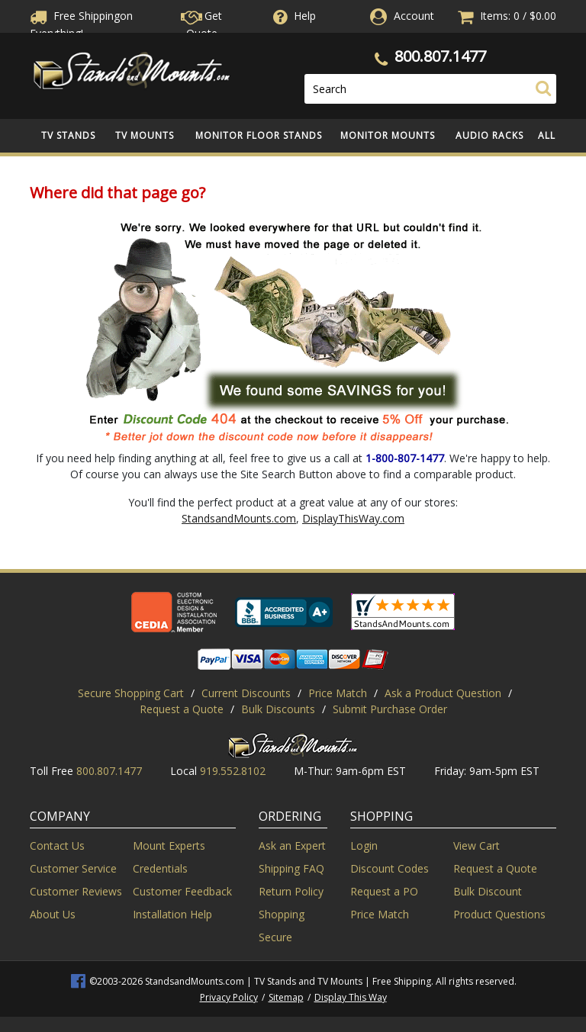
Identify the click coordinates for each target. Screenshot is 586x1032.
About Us (53, 914)
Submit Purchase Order (390, 709)
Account (414, 15)
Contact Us (57, 845)
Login (364, 845)
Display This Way (350, 997)
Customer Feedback (182, 891)
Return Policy (291, 891)
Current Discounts (246, 693)
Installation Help (172, 914)
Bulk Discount (487, 891)
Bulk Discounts (278, 709)
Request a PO (384, 891)
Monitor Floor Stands (258, 135)
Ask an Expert (292, 845)
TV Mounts (144, 135)
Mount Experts (169, 845)
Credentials (160, 868)
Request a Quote (182, 709)
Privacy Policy (229, 997)
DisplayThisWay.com (353, 518)
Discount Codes (389, 868)
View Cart (476, 845)
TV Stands (68, 135)
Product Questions (499, 914)
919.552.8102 (233, 771)
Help (293, 15)
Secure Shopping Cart (131, 693)
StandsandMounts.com (239, 518)
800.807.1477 (440, 56)
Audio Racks (489, 135)
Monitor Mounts (387, 135)
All (546, 135)
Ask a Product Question (443, 693)
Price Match (337, 693)
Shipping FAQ (291, 868)
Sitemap (286, 997)
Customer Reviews (76, 891)
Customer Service (73, 868)
